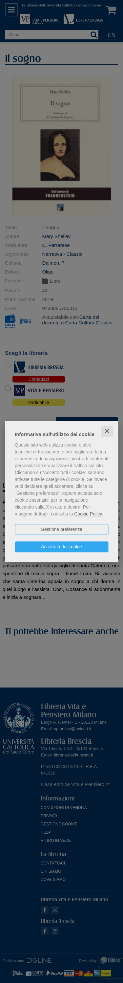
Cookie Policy (88, 513)
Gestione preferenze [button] (61, 529)
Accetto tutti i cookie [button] (61, 546)
